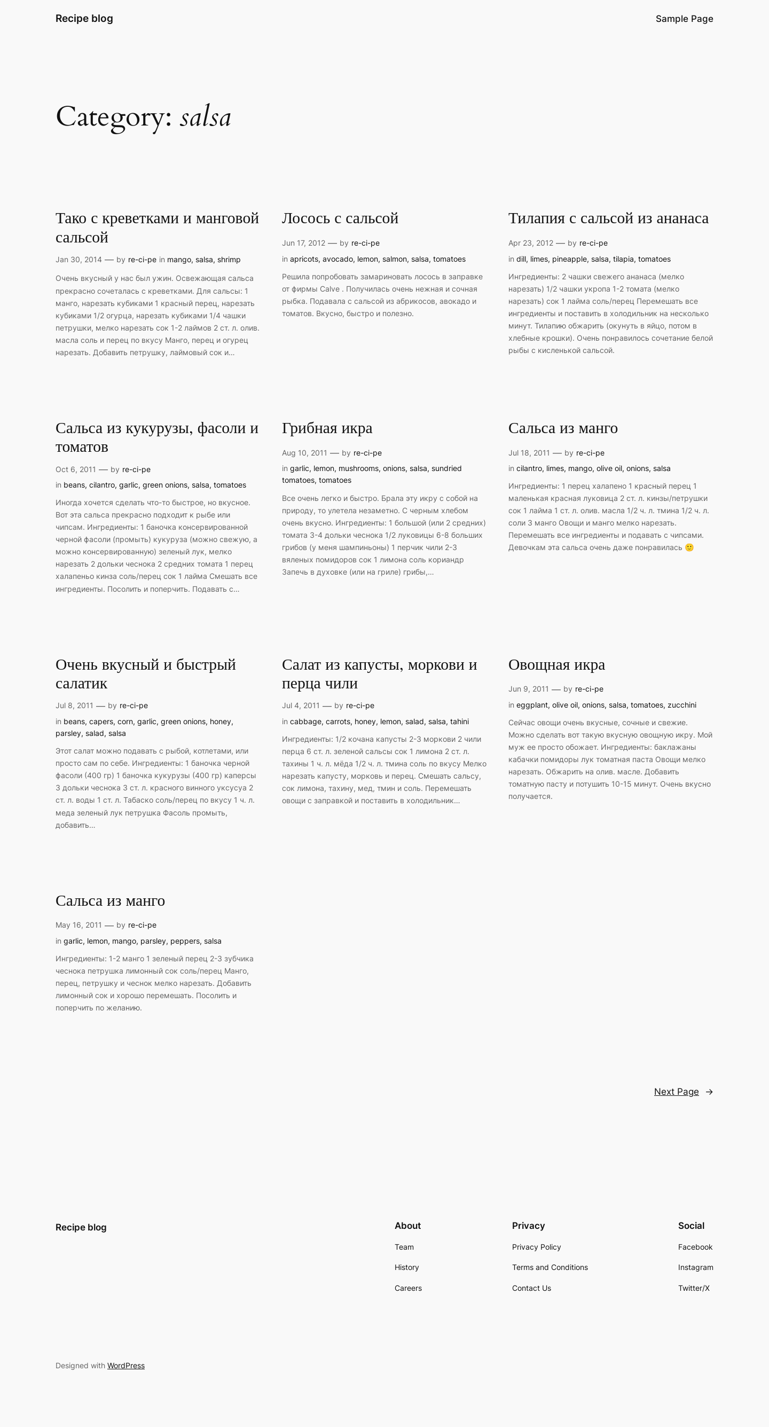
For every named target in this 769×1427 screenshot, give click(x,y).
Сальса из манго (563, 428)
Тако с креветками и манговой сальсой (157, 228)
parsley (68, 733)
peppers (185, 940)
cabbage (305, 721)
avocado (338, 258)
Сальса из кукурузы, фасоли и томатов (157, 438)
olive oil (609, 468)
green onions (165, 484)
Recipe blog (84, 18)
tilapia (623, 258)
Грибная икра (327, 428)
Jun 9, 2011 (528, 688)
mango (179, 259)
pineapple (569, 258)
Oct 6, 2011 (76, 469)
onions (394, 468)
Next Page (683, 1092)
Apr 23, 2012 (530, 242)
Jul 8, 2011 (74, 705)
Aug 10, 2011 (304, 452)
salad (94, 733)
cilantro (102, 484)
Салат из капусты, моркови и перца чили (379, 675)
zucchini (682, 704)
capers (101, 721)
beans (74, 484)
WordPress (126, 1365)
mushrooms (359, 468)
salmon (394, 258)
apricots (304, 258)
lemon (367, 258)
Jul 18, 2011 (529, 452)
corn (125, 721)
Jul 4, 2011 (301, 705)
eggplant (532, 704)
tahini (459, 721)
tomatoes (449, 258)
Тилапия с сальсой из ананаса (608, 219)
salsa (204, 259)
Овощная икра (556, 665)
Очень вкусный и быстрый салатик (146, 675)
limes (539, 258)
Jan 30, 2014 (79, 259)
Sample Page (684, 18)
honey (220, 721)
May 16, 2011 (79, 924)
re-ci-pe (142, 259)
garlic (128, 484)
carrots (338, 721)
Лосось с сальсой (340, 219)
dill (521, 258)
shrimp (229, 259)
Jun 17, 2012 (303, 242)
